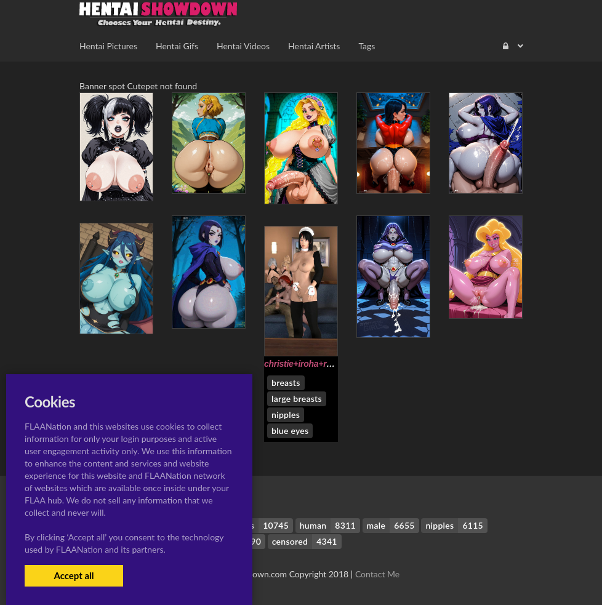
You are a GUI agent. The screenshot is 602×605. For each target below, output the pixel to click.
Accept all (74, 575)
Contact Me (377, 574)
